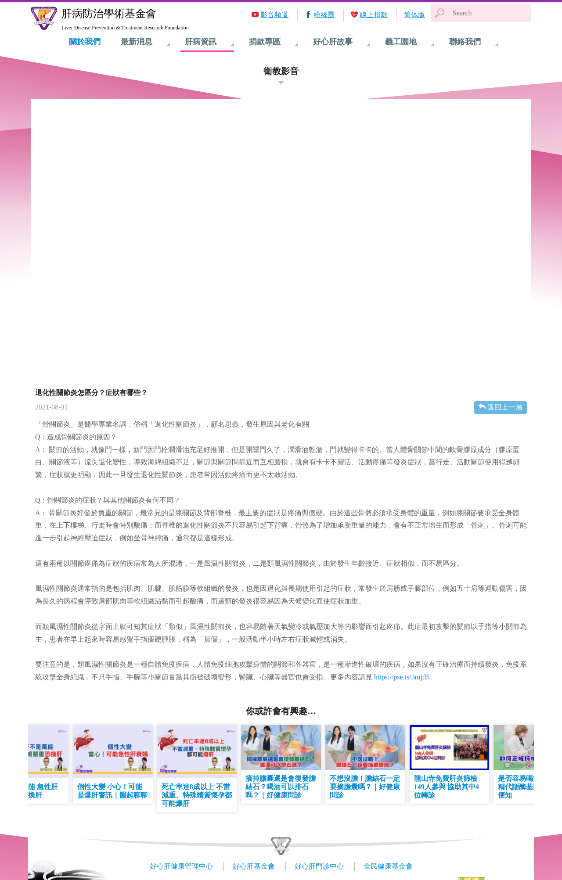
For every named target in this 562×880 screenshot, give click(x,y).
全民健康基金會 (388, 866)
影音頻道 (274, 14)
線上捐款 (374, 14)
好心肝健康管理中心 (181, 866)
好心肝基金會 (254, 866)
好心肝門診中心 (319, 866)
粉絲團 (324, 14)
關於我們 (85, 41)
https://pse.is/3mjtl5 (402, 677)
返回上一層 (504, 407)
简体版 (414, 14)
